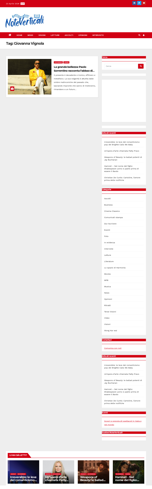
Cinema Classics (112, 211)
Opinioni (82, 35)
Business (108, 205)
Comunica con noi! (112, 348)
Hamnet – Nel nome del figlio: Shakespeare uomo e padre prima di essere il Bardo (121, 168)
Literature (109, 261)
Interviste (98, 35)
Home (19, 35)
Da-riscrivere (110, 224)
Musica (107, 286)
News (30, 35)
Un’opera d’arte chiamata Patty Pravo (121, 151)
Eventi (107, 230)
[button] (139, 35)
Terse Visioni (110, 312)
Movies (107, 274)
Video (107, 318)
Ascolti (69, 35)
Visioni (42, 35)
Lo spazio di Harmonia (115, 268)
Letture (55, 35)
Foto (106, 236)
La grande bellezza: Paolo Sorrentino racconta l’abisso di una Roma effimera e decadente (74, 70)
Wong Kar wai (110, 330)
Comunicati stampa (113, 217)
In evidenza (58, 62)
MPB (106, 280)
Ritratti (107, 305)
